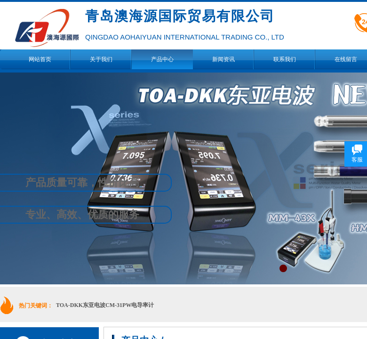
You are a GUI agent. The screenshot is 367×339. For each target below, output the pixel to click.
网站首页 (40, 59)
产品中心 (162, 59)
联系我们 (284, 59)
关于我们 (101, 59)
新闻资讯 (223, 59)
